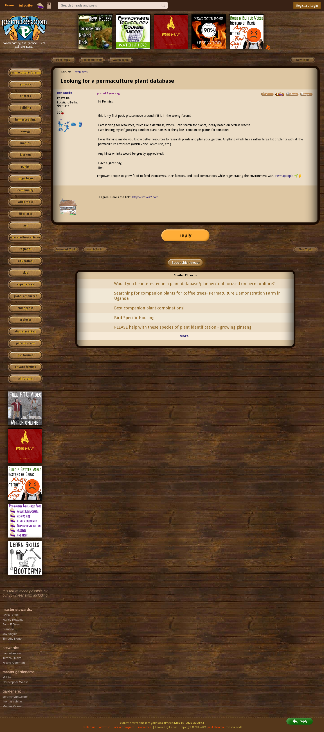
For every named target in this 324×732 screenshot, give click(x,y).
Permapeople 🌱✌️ (288, 176)
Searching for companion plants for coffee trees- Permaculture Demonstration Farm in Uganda (197, 296)
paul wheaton (215, 727)
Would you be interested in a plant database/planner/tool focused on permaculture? (194, 283)
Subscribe (25, 5)
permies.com (25, 343)
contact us (89, 727)
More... (185, 336)
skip (25, 272)
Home (9, 5)
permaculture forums (25, 72)
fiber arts (25, 213)
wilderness (25, 202)
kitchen (25, 154)
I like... (61, 119)
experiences (25, 284)
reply (185, 235)
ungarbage (25, 178)
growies (25, 84)
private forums (25, 366)
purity (25, 166)
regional (25, 249)
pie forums (25, 355)
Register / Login (307, 5)
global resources (25, 296)
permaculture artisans (25, 237)
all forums (25, 378)
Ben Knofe (64, 92)
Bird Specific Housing (134, 317)
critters (25, 96)
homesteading (25, 119)
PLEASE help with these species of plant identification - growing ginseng (182, 327)
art (25, 225)
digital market (25, 331)
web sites (81, 72)
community (25, 190)
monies (25, 143)
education (25, 261)
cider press (25, 308)
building (25, 107)
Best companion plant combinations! (149, 308)
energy (25, 131)
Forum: (66, 72)
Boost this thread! (185, 263)
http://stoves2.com (145, 197)
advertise (104, 727)
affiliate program (124, 727)
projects (25, 319)
